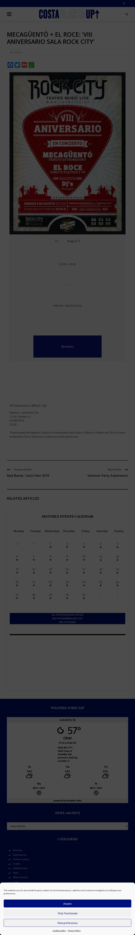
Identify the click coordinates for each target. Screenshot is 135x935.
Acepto (67, 903)
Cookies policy (59, 930)
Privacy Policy (74, 930)
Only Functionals (68, 913)
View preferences (67, 922)
